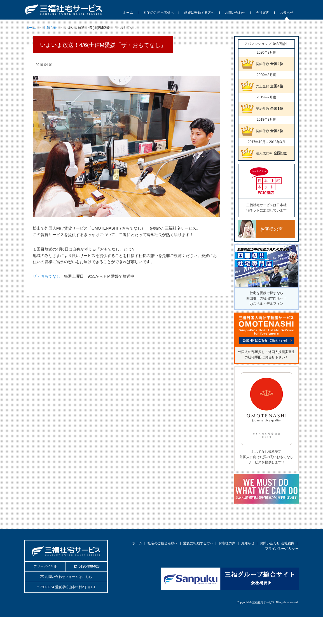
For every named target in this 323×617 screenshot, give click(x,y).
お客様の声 (227, 543)
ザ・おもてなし (46, 276)
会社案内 (287, 543)
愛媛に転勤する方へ (198, 543)
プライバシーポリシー (282, 549)
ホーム (31, 28)
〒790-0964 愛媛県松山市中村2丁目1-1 (66, 587)
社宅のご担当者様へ (163, 543)
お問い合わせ (270, 543)
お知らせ (50, 28)
